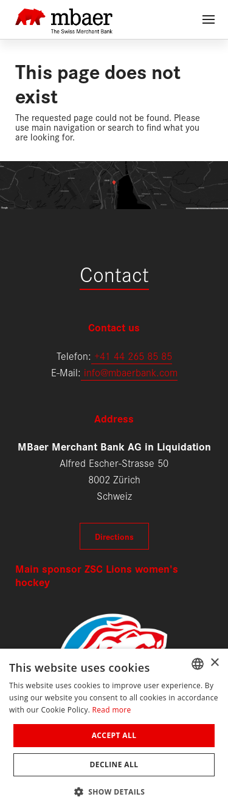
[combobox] (198, 664)
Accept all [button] (114, 735)
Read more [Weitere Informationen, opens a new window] (111, 710)
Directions (114, 536)
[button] (114, 790)
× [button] (214, 663)
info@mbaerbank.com (129, 372)
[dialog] (114, 730)
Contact (114, 273)
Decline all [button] (114, 764)
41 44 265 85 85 (136, 355)
